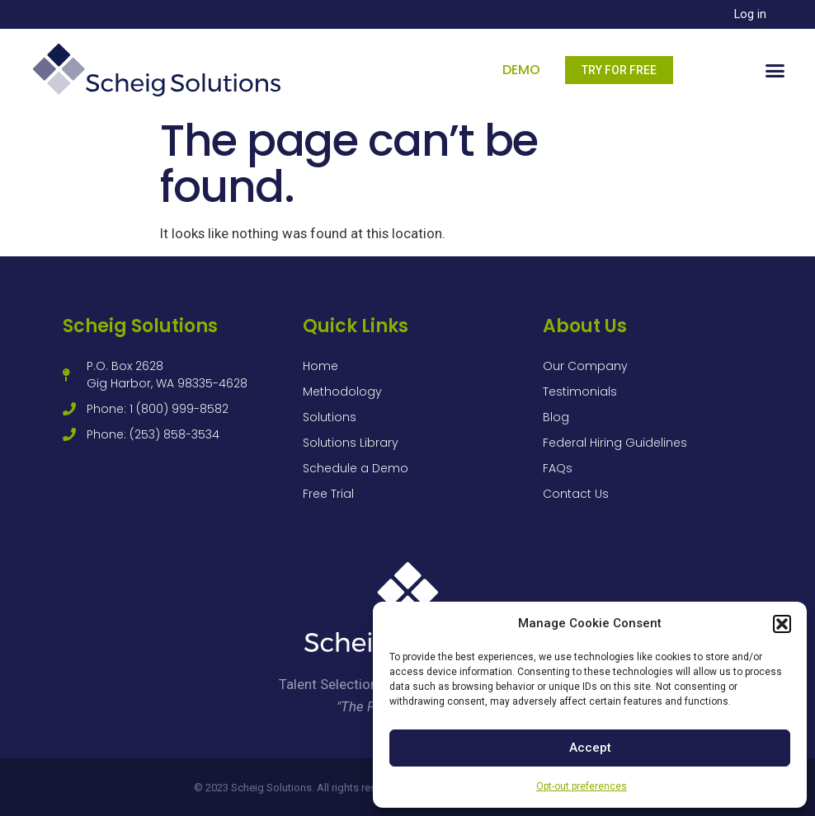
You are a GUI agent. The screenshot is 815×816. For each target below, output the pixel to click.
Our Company (585, 366)
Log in (750, 14)
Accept (590, 747)
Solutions (329, 417)
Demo (521, 69)
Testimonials (580, 391)
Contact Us (576, 493)
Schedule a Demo (355, 468)
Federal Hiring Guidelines (615, 442)
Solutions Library (350, 442)
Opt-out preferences (581, 786)
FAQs (557, 468)
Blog (556, 417)
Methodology (342, 391)
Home (320, 366)
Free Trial (328, 493)
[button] (782, 624)
